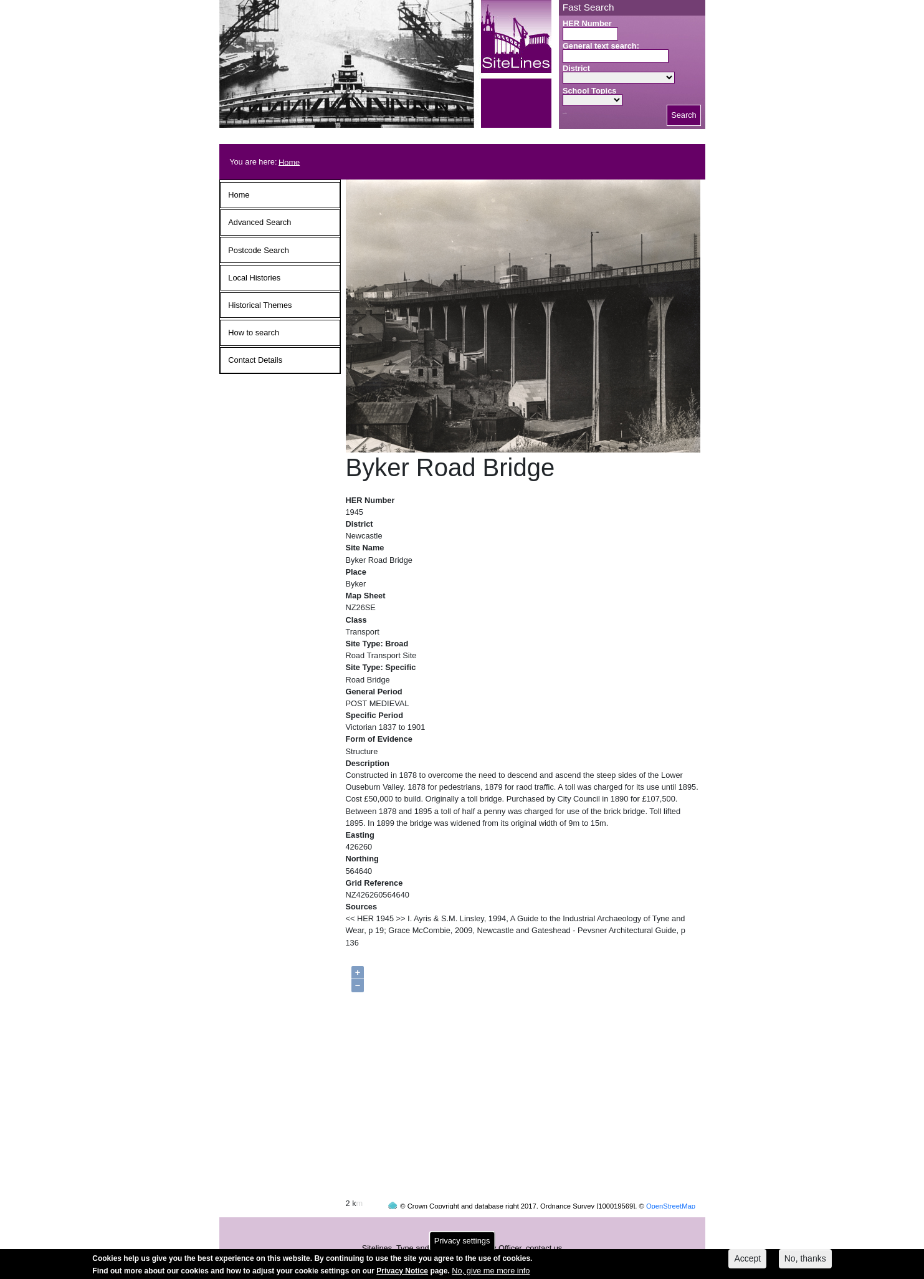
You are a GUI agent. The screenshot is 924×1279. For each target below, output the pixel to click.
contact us (544, 1224)
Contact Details (255, 360)
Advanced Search (259, 222)
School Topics (590, 90)
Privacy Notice (402, 1272)
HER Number (587, 23)
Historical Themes (260, 305)
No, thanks (805, 1261)
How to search (253, 332)
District (576, 68)
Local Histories (254, 277)
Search (684, 115)
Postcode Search (258, 250)
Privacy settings (462, 1243)
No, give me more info (491, 1272)
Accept (747, 1261)
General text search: (601, 45)
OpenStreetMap (670, 1182)
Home (289, 161)
